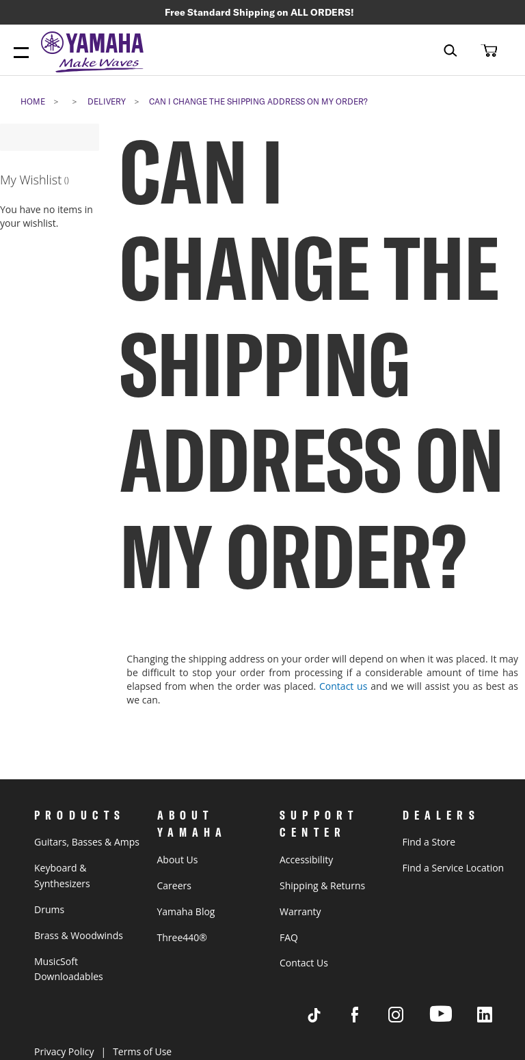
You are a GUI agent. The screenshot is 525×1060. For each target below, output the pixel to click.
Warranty (300, 911)
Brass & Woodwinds (78, 935)
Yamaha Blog (186, 911)
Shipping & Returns (322, 885)
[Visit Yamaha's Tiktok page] (326, 1018)
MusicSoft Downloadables (68, 969)
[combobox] (440, 50)
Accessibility (306, 859)
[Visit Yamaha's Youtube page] (453, 1021)
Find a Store (429, 841)
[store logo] (95, 53)
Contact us (343, 686)
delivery (107, 101)
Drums (49, 909)
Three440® (182, 937)
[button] (487, 49)
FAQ (289, 937)
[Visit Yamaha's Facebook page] (367, 1018)
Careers (174, 885)
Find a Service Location (453, 867)
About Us (177, 859)
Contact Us (304, 962)
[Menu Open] (21, 53)
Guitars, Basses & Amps (86, 841)
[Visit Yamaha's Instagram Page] (408, 1018)
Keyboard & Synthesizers (62, 875)
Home (33, 101)
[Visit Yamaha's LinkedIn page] (497, 1018)
